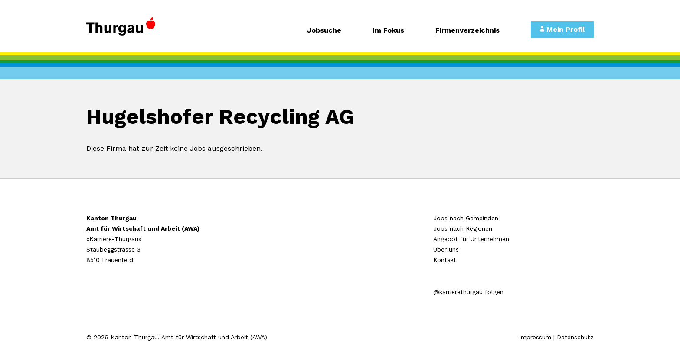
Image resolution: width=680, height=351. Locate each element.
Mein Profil (562, 29)
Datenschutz (575, 337)
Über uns (446, 249)
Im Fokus (388, 30)
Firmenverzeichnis (467, 30)
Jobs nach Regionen (462, 228)
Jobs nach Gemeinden (465, 218)
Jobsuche (324, 30)
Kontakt (444, 259)
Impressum (535, 337)
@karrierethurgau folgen (468, 291)
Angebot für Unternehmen (471, 238)
